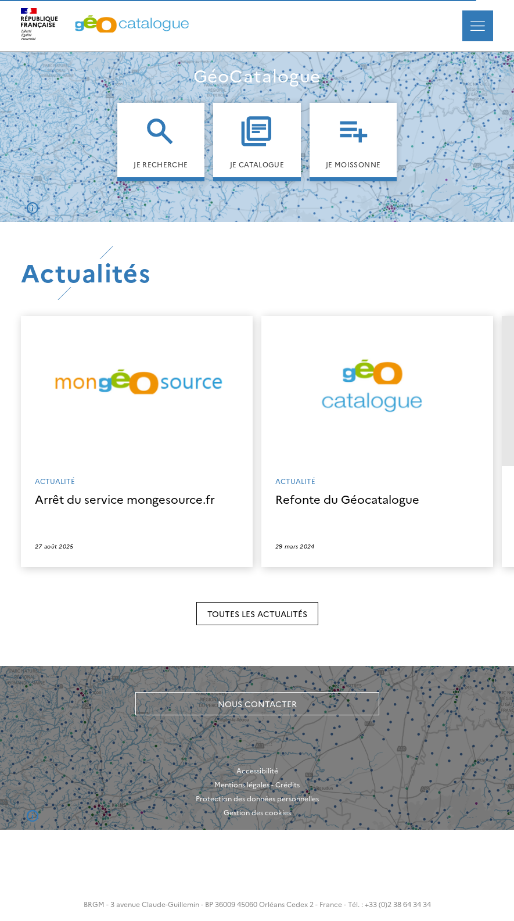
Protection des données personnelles (257, 798)
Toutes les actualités (257, 613)
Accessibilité (257, 770)
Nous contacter (257, 703)
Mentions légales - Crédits (257, 784)
